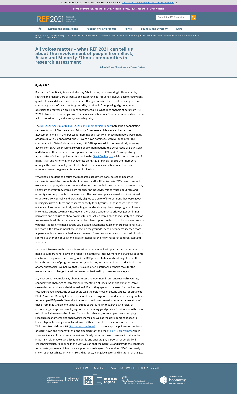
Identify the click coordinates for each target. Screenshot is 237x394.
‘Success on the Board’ (82, 326)
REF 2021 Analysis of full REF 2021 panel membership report (76, 126)
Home (38, 35)
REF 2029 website (112, 8)
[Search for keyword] (173, 17)
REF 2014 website (155, 8)
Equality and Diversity (154, 28)
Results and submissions (63, 28)
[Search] (193, 17)
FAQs (179, 28)
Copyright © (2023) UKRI (123, 368)
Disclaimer (99, 368)
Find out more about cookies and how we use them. (148, 2)
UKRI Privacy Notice (151, 368)
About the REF (50, 35)
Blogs (62, 35)
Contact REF (82, 368)
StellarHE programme (120, 330)
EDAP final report (103, 156)
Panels (129, 28)
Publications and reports (101, 28)
